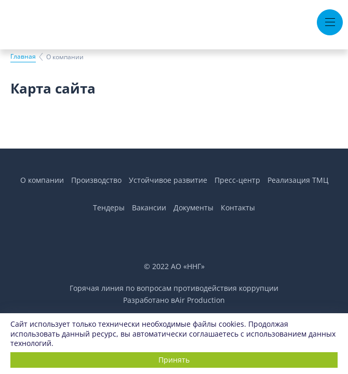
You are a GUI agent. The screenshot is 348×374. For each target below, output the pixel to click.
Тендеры (109, 207)
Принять (174, 360)
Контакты (238, 207)
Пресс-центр (237, 180)
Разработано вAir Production (174, 300)
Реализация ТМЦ (297, 180)
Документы (193, 207)
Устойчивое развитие (168, 180)
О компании (42, 180)
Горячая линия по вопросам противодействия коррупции (174, 288)
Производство (96, 180)
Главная (23, 56)
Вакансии (149, 207)
